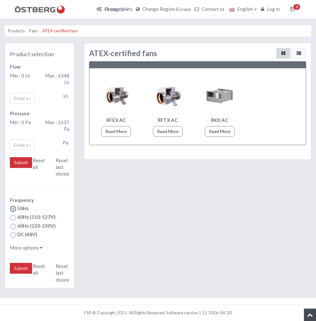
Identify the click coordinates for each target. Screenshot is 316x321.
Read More (116, 131)
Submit (21, 162)
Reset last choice (62, 167)
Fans (33, 30)
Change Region (164, 9)
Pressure (20, 113)
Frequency (22, 200)
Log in (271, 9)
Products (116, 9)
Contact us (210, 9)
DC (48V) (23, 234)
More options (26, 248)
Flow (15, 67)
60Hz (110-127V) (33, 217)
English (243, 9)
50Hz (19, 208)
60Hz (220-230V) (33, 226)
